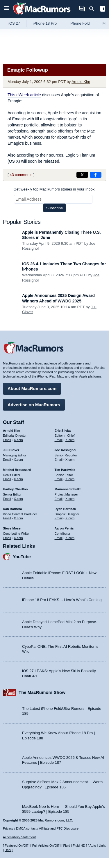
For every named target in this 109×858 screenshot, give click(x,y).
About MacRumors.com (32, 388)
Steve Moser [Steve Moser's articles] (12, 528)
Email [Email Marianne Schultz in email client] (59, 498)
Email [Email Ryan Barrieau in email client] (59, 518)
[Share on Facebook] (95, 175)
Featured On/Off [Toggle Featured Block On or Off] (16, 845)
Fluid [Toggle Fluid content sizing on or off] (66, 845)
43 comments (21, 175)
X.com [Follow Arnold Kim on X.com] (18, 440)
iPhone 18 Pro (45, 23)
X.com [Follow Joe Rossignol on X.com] (69, 459)
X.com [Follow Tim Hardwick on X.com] (69, 479)
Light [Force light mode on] (102, 845)
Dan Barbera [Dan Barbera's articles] (12, 509)
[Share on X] (82, 175)
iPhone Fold (79, 23)
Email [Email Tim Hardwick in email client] (59, 479)
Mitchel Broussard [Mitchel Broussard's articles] (17, 469)
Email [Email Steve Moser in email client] (7, 538)
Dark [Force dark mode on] (8, 850)
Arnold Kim (81, 81)
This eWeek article (24, 94)
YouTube (22, 556)
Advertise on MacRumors (34, 404)
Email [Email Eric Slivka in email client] (59, 440)
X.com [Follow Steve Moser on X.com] (18, 538)
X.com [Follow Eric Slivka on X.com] (69, 440)
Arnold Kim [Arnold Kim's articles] (11, 430)
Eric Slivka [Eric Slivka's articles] (63, 430)
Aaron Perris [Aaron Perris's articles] (64, 528)
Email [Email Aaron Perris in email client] (59, 538)
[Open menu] (6, 9)
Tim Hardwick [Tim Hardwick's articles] (65, 469)
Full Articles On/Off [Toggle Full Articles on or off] (45, 845)
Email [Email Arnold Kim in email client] (7, 440)
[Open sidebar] (102, 9)
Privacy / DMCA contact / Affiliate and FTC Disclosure (40, 828)
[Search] (93, 9)
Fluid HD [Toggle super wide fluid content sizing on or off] (79, 845)
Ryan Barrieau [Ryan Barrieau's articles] (65, 509)
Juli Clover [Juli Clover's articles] (11, 450)
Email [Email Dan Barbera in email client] (7, 518)
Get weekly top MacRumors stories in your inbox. (54, 189)
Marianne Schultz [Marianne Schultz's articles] (68, 489)
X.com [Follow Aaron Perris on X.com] (69, 538)
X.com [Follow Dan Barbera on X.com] (18, 518)
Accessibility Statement (19, 837)
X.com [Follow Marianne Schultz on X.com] (69, 498)
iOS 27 (14, 23)
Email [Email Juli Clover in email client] (7, 459)
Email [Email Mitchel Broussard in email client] (7, 479)
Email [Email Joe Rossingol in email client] (59, 459)
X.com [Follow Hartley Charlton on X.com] (18, 498)
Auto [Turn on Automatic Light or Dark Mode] (93, 845)
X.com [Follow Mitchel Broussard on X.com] (18, 479)
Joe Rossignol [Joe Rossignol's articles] (65, 450)
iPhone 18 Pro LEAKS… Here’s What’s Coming (61, 600)
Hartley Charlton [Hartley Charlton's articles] (15, 489)
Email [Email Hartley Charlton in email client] (7, 498)
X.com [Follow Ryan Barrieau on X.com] (69, 518)
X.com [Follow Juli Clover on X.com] (18, 459)
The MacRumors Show (42, 692)
